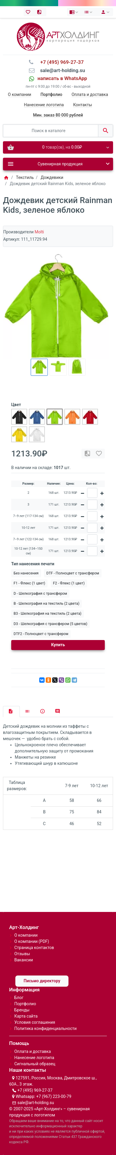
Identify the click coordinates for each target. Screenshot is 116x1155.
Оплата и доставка (89, 94)
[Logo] (58, 36)
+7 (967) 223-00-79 (53, 1096)
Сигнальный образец (34, 1063)
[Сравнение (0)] (40, 12)
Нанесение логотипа (44, 104)
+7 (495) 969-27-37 (35, 1090)
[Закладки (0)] (29, 12)
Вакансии (23, 960)
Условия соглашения (34, 1022)
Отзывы (22, 953)
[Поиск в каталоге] (50, 130)
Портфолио (25, 1003)
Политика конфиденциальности (45, 1028)
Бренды (22, 1010)
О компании (19, 94)
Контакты (82, 104)
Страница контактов (34, 947)
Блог (18, 997)
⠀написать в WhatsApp (60, 78)
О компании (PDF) (31, 941)
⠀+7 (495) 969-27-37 (60, 62)
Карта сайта (25, 1016)
